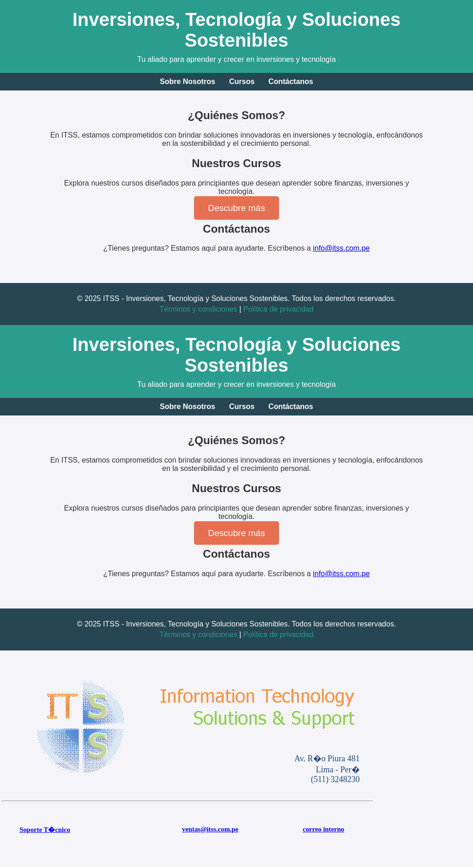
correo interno (323, 829)
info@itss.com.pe (341, 248)
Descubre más (236, 208)
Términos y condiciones (198, 309)
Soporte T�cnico (44, 829)
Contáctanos (290, 81)
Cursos (242, 81)
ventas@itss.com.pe (210, 829)
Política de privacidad (278, 309)
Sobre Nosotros (187, 81)
